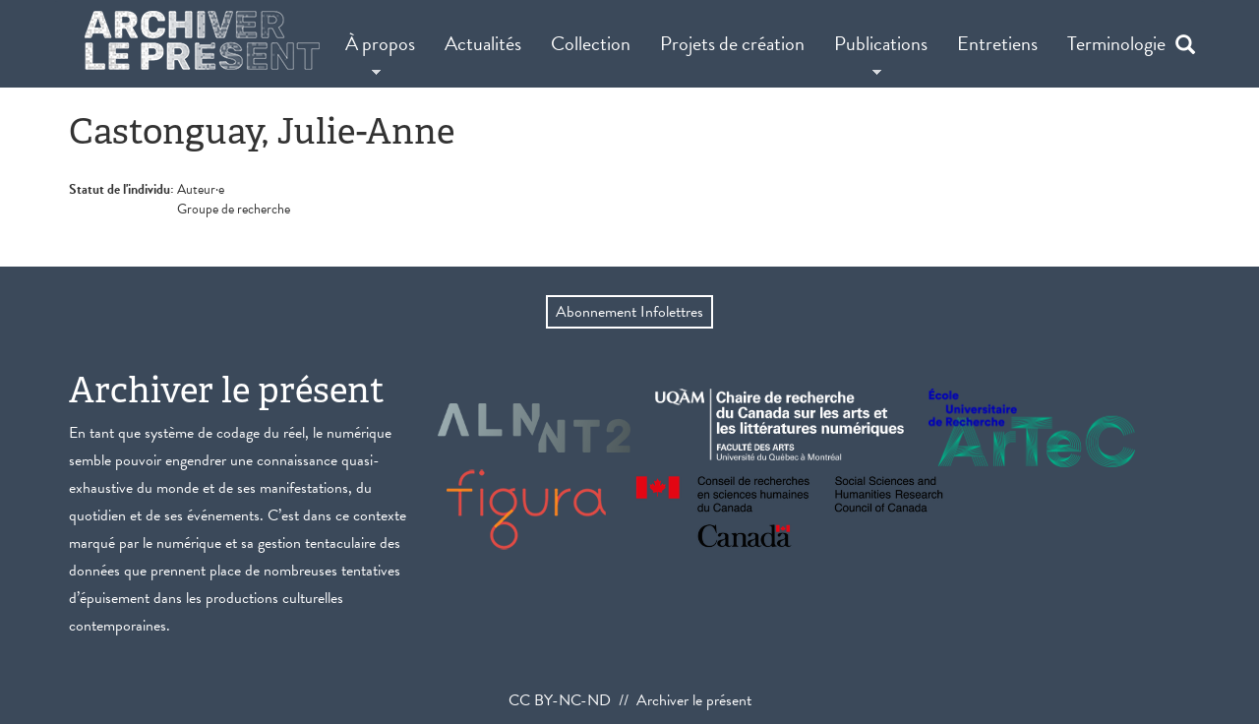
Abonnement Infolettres (629, 312)
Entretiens (997, 43)
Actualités (483, 43)
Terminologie (1116, 43)
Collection (590, 43)
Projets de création (732, 43)
